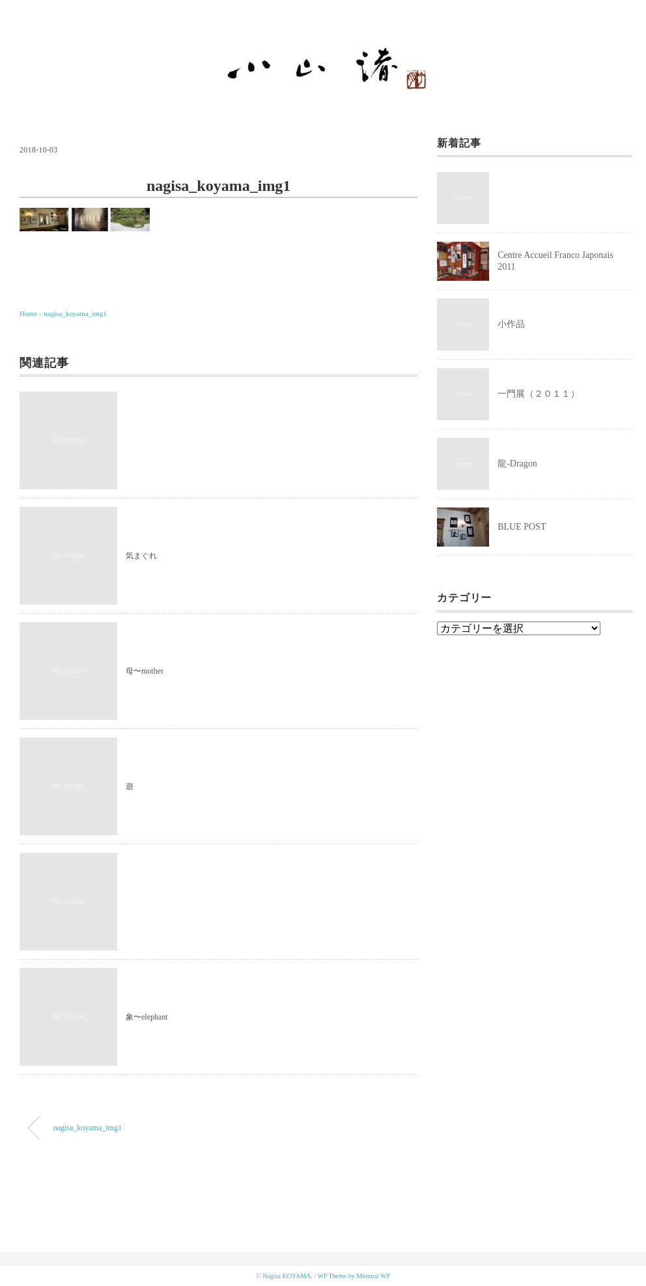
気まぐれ (141, 555)
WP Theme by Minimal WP (353, 1275)
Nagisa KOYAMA (286, 1275)
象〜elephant (147, 1017)
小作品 (511, 324)
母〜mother (144, 671)
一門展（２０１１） (539, 394)
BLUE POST (522, 527)
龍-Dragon (517, 463)
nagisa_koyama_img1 (75, 313)
